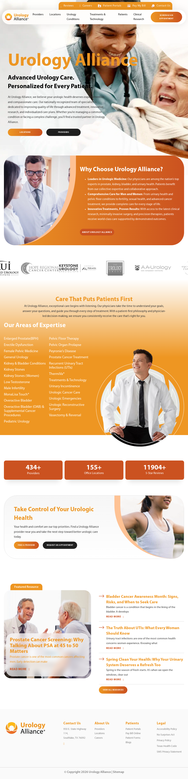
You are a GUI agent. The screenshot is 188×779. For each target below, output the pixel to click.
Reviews (67, 5)
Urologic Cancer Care (64, 392)
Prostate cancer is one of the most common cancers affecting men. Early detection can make (47, 660)
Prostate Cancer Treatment (68, 357)
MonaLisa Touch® (16, 394)
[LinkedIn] (63, 743)
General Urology (16, 357)
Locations (55, 14)
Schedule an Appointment (166, 17)
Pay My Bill (136, 5)
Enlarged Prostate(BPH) (21, 339)
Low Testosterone (17, 382)
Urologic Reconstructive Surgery (66, 407)
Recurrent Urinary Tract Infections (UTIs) (66, 366)
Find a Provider (26, 545)
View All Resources (113, 690)
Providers (38, 14)
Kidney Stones (14, 370)
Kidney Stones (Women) (21, 376)
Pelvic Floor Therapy (64, 339)
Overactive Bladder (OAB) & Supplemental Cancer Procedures (24, 411)
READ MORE (20, 669)
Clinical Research (138, 17)
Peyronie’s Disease (62, 351)
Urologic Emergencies (65, 399)
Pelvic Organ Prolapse (65, 345)
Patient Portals (109, 5)
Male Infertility (14, 388)
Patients (123, 14)
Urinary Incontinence (64, 386)
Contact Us (160, 5)
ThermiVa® (57, 374)
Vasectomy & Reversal (65, 415)
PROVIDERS (63, 132)
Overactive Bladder (18, 401)
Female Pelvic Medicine (21, 351)
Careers (85, 5)
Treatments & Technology (97, 17)
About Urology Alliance (97, 232)
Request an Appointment (60, 545)
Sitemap (118, 772)
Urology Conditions (73, 17)
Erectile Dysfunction (18, 345)
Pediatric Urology (16, 421)
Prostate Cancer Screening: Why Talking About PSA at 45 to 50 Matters (47, 645)
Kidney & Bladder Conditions (25, 364)
